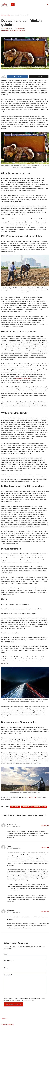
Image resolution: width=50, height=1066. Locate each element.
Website (6, 1003)
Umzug (4, 839)
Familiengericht (5, 30)
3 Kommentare (20, 28)
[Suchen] (47, 4)
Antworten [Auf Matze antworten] (45, 880)
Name (6, 989)
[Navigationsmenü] (13, 4)
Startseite (3, 15)
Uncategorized (18, 30)
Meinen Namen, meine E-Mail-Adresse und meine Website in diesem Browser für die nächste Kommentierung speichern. (24, 1036)
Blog (9, 15)
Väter (24, 30)
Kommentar (8, 1011)
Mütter (12, 30)
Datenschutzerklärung (7, 1061)
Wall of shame (34, 826)
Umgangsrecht (36, 835)
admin (5, 28)
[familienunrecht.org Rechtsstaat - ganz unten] (4, 4)
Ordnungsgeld (15, 835)
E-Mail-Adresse (9, 996)
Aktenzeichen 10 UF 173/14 (34, 385)
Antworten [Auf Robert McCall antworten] (45, 857)
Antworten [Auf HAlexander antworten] (45, 946)
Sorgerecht (26, 835)
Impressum (4, 1055)
